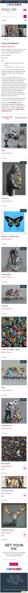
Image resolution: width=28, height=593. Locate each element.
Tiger (3, 387)
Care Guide (20, 580)
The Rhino (4, 306)
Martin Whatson (8, 46)
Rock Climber (5, 464)
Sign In (7, 2)
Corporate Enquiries (13, 582)
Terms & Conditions (15, 578)
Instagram (13, 5)
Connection (5, 198)
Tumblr (18, 5)
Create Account (21, 2)
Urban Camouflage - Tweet (10, 349)
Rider (3, 150)
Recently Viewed (21, 118)
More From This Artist (7, 117)
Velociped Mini (6, 274)
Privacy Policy (11, 580)
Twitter (8, 5)
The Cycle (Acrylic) (7, 491)
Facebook (10, 5)
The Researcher (6, 426)
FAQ (22, 582)
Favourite (14, 39)
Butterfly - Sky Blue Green (10, 236)
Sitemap (15, 584)
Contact (20, 5)
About (11, 576)
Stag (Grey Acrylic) (7, 530)
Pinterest (15, 5)
